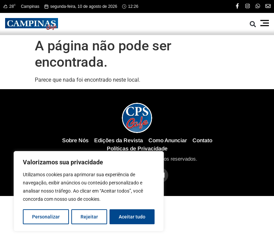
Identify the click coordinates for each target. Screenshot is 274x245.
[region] (89, 191)
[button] (252, 24)
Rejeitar (89, 216)
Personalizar (46, 216)
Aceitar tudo (132, 216)
